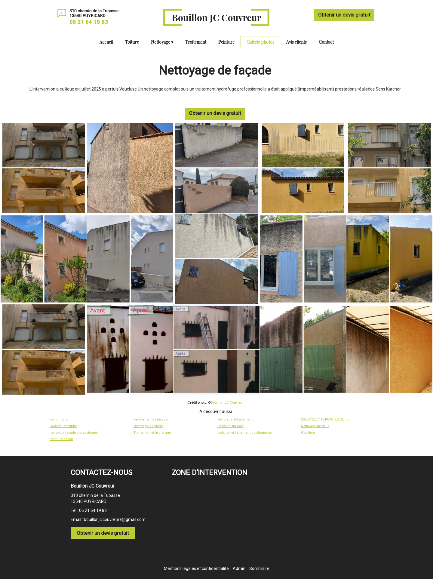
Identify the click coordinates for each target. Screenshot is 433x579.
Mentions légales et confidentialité (196, 568)
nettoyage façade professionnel (74, 433)
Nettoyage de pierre (148, 426)
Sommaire (259, 568)
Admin (239, 568)
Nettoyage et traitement (235, 419)
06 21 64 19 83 (93, 510)
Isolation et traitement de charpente (244, 433)
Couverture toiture (63, 426)
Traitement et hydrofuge (152, 433)
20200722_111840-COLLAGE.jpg (325, 419)
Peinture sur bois (230, 426)
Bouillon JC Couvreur (227, 403)
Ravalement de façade (150, 419)
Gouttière (308, 433)
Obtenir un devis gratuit (344, 15)
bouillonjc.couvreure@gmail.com (115, 519)
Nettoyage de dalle (315, 426)
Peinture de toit (61, 439)
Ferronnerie (58, 419)
